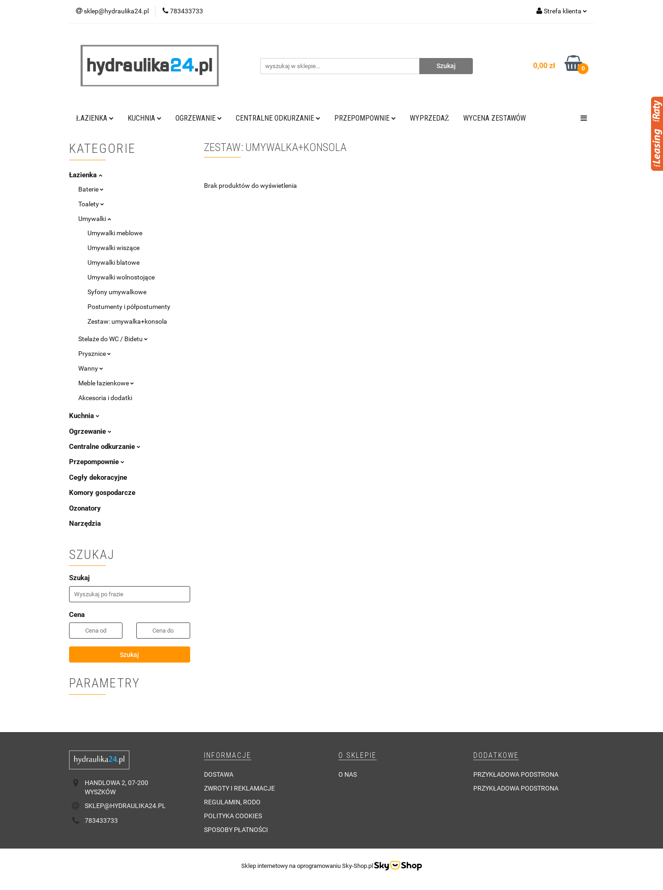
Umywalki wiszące (113, 247)
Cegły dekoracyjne (98, 477)
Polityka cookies (233, 816)
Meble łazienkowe (106, 383)
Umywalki (94, 218)
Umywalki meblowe (114, 233)
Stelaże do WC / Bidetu (113, 339)
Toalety (91, 204)
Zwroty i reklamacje (239, 788)
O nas (347, 774)
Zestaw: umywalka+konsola (127, 321)
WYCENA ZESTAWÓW (494, 118)
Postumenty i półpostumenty (128, 306)
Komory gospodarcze (102, 493)
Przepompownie (365, 118)
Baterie (91, 189)
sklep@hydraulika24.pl (125, 805)
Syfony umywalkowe (116, 292)
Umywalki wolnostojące (121, 277)
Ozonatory (85, 508)
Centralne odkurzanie (278, 118)
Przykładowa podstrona (515, 774)
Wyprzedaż (429, 118)
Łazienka (95, 118)
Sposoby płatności (236, 829)
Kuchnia (145, 118)
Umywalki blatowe (113, 262)
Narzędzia (85, 523)
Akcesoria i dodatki (105, 397)
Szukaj (129, 654)
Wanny (90, 368)
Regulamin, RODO (232, 802)
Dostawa (218, 774)
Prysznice (94, 353)
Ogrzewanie (198, 118)
